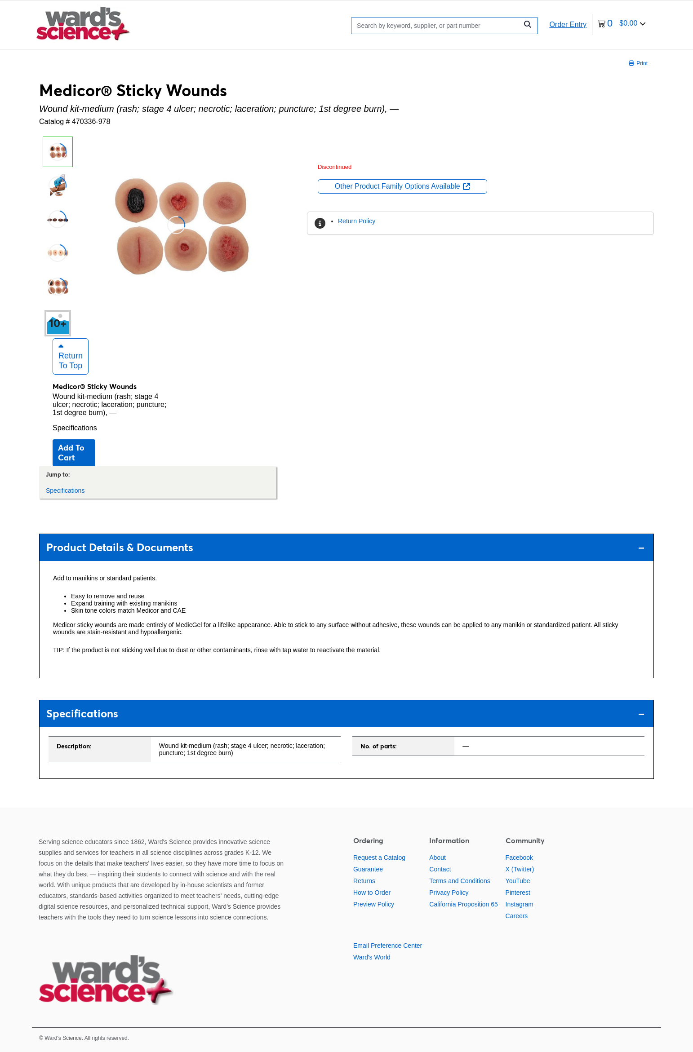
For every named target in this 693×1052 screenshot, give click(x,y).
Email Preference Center (387, 945)
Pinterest (518, 892)
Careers (517, 915)
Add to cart (71, 452)
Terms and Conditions (459, 880)
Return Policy (356, 221)
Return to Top (70, 356)
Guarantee (368, 869)
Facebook (519, 857)
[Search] (437, 26)
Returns (364, 880)
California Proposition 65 (463, 904)
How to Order (372, 892)
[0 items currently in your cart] (621, 24)
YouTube (518, 880)
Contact (440, 869)
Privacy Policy (448, 892)
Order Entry (567, 24)
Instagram (519, 904)
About (437, 857)
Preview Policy (373, 904)
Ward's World (372, 957)
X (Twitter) (520, 869)
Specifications (75, 428)
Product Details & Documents (345, 547)
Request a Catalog (379, 857)
